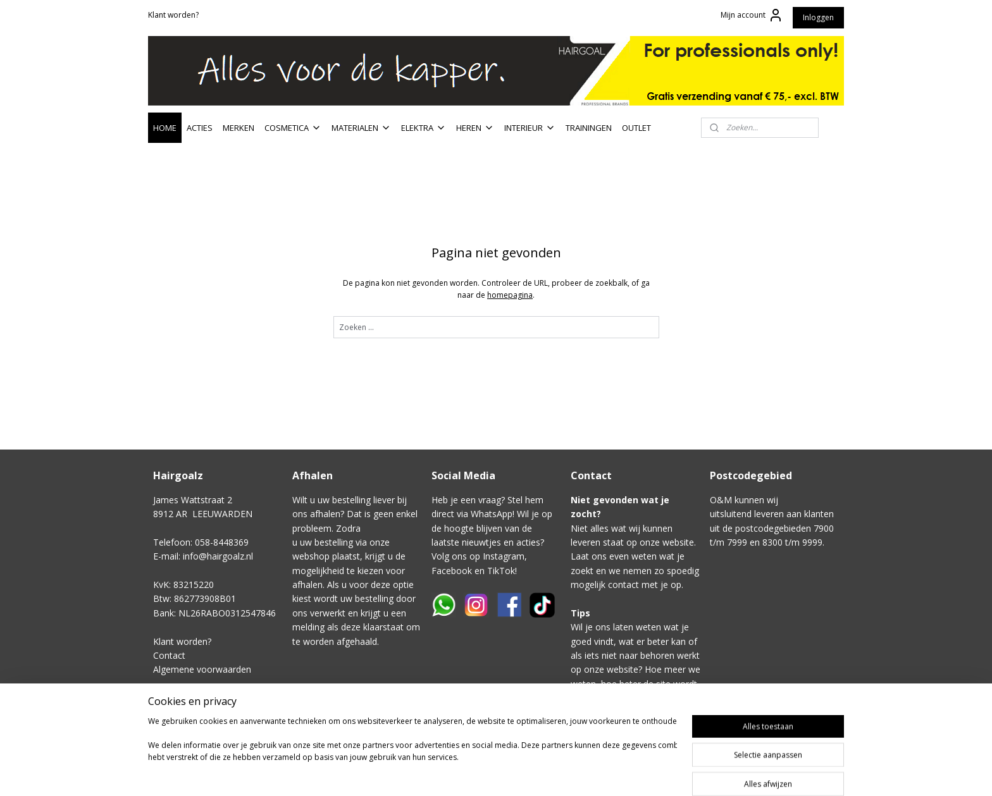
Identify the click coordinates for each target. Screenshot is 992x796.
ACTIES (200, 127)
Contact (169, 655)
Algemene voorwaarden (202, 669)
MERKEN (238, 127)
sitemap (571, 773)
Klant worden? (173, 14)
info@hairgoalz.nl (218, 556)
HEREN (475, 127)
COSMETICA (292, 127)
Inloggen (818, 17)
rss (597, 773)
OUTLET (636, 127)
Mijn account (752, 15)
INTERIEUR (529, 127)
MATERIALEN (361, 127)
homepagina (510, 295)
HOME (165, 127)
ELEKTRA (423, 127)
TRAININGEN (589, 127)
